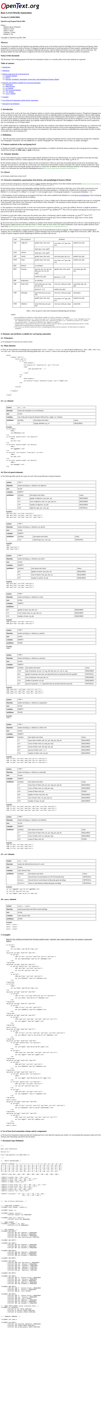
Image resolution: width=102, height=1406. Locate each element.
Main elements (10, 86)
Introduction (6, 67)
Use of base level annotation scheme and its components (20, 100)
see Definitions (84, 195)
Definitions (6, 70)
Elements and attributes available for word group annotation (21, 83)
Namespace (9, 84)
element (9, 88)
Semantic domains (11, 76)
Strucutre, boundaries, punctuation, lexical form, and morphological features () (32, 79)
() (7, 77)
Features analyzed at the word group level (15, 74)
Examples (5, 97)
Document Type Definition (10, 104)
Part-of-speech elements (13, 90)
